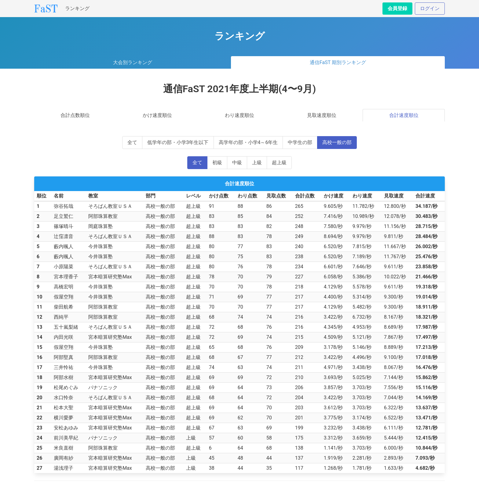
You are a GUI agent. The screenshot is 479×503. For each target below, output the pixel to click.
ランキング (77, 8)
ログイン (430, 8)
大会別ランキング (132, 62)
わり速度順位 (239, 115)
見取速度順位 (321, 115)
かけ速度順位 (157, 115)
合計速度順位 (404, 115)
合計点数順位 (75, 115)
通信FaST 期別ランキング (338, 62)
